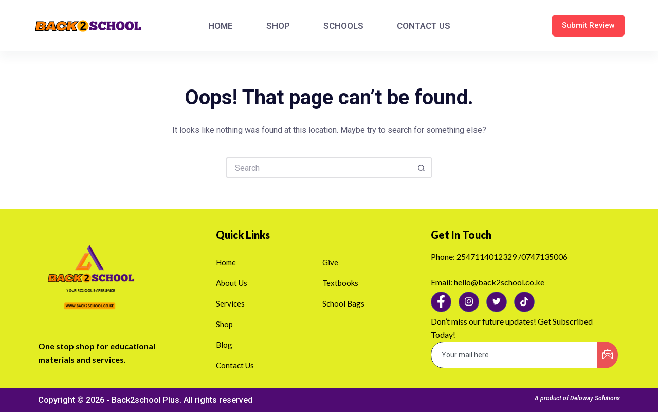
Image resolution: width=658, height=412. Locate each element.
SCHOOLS (343, 26)
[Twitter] (496, 302)
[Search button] (421, 167)
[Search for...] (318, 167)
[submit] (607, 355)
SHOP (278, 26)
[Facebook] (441, 302)
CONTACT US (423, 26)
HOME (220, 26)
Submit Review (588, 25)
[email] (514, 355)
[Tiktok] (524, 302)
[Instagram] (469, 302)
